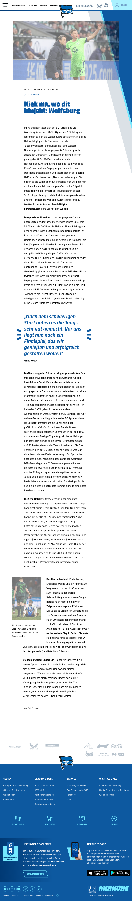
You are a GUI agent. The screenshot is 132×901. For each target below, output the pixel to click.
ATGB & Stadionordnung (110, 785)
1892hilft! (39, 790)
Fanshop (43, 5)
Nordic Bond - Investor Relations (114, 790)
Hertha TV (54, 5)
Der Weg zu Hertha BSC (77, 790)
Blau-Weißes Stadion (44, 799)
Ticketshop (33, 5)
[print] (57, 895)
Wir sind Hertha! (106, 795)
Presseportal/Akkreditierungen (16, 785)
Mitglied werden (19, 5)
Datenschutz (28, 895)
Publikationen (9, 795)
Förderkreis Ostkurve (44, 785)
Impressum (16, 895)
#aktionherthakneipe (44, 795)
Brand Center (8, 799)
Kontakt (6, 895)
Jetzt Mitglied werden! (77, 785)
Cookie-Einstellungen (44, 895)
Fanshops (71, 795)
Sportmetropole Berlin (45, 804)
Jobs (69, 799)
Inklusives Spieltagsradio (14, 790)
